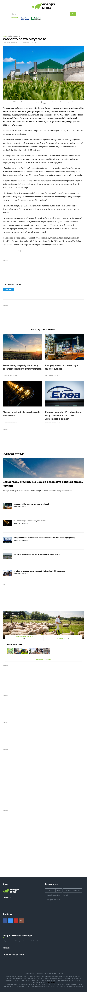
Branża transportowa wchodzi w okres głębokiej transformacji (36, 554)
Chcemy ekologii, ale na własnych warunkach (30, 520)
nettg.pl (5, 941)
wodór (17, 250)
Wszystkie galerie (43, 659)
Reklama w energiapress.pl (15, 954)
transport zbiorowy (53, 899)
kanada (65, 895)
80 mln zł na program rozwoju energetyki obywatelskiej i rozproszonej (39, 571)
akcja (58, 890)
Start (4, 36)
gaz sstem (50, 890)
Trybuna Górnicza (36, 941)
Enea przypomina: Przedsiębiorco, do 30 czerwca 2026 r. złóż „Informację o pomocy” (63, 415)
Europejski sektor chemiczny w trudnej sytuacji (31, 504)
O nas (7, 897)
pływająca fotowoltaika (72, 890)
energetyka (8, 250)
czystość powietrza (53, 895)
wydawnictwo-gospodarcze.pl (19, 941)
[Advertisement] (43, 270)
